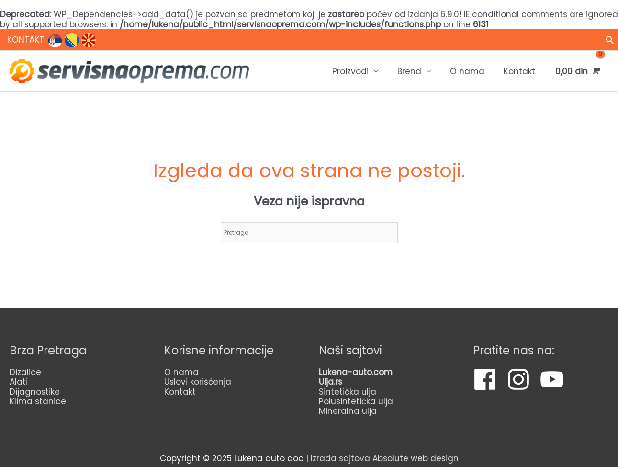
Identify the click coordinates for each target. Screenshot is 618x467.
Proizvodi (350, 71)
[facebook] (488, 379)
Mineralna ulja (348, 411)
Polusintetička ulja (356, 401)
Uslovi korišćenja (197, 381)
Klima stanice (38, 401)
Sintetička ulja (347, 392)
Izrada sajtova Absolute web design (385, 458)
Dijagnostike (35, 392)
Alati (19, 381)
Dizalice (25, 372)
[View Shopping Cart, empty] (576, 71)
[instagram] (522, 379)
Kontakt (519, 71)
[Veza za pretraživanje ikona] (610, 39)
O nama (467, 71)
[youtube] (555, 379)
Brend (409, 71)
